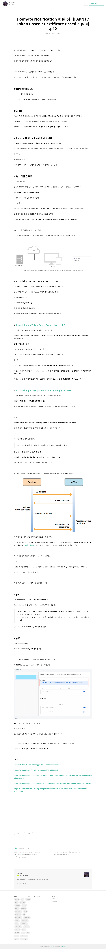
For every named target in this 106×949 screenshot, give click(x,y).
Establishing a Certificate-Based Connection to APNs (44, 391)
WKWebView (24, 936)
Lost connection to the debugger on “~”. (24, 854)
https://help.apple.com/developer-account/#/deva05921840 (36, 770)
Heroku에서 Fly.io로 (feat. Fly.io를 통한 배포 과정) (66, 852)
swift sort (17, 929)
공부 (53, 15)
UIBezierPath (18, 926)
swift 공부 (22, 902)
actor (23, 933)
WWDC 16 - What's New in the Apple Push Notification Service (37, 765)
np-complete (25, 920)
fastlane (17, 920)
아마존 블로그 (29, 545)
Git (24, 914)
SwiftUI (17, 899)
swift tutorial (18, 911)
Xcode (16, 936)
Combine (17, 905)
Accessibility (27, 917)
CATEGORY (97, 4)
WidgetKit (23, 908)
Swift (16, 902)
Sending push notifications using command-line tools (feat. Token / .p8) (26, 852)
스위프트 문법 (24, 923)
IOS (28, 933)
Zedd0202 (13, 3)
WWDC (17, 908)
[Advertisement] (53, 810)
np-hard (24, 905)
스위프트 (28, 899)
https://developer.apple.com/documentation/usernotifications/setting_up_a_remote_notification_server (52, 783)
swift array (26, 926)
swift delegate (18, 917)
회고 (22, 899)
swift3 (16, 923)
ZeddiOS (20, 873)
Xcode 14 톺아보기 (19, 857)
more (29, 896)
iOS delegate (24, 939)
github (16, 939)
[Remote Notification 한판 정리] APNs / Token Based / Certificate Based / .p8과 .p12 (53, 23)
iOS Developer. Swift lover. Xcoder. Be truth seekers (32, 880)
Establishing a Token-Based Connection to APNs (41, 325)
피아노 (23, 929)
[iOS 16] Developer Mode (60, 854)
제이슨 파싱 (18, 914)
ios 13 (25, 911)
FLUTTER (17, 933)
